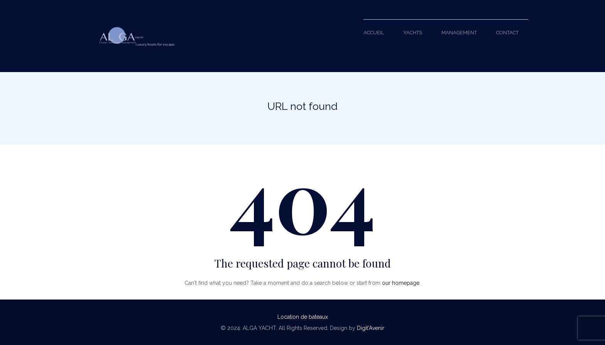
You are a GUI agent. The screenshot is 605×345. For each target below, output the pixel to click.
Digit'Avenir (370, 328)
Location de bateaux (302, 317)
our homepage (400, 283)
